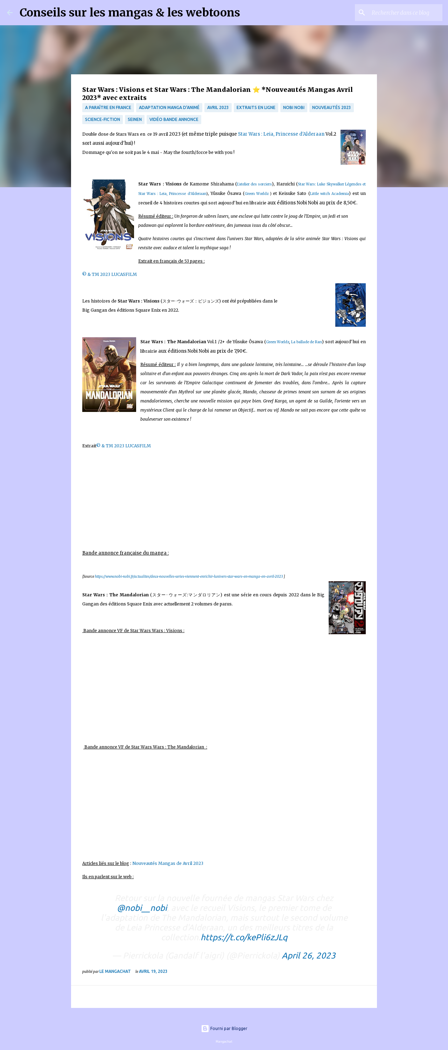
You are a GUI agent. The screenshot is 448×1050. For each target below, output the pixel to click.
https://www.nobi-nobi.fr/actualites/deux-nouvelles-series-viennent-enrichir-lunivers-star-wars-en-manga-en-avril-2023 (189, 576)
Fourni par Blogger (224, 1028)
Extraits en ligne (256, 107)
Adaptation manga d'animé (169, 107)
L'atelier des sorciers (254, 184)
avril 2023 (218, 107)
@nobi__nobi (142, 908)
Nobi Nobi (293, 107)
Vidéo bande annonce (173, 119)
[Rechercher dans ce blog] (405, 12)
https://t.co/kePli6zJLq (244, 937)
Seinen (135, 119)
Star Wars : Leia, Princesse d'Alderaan (281, 134)
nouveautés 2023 (331, 107)
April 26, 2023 (309, 955)
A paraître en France (108, 107)
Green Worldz (256, 193)
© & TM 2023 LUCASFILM (109, 274)
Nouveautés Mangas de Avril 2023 (168, 863)
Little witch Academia (329, 193)
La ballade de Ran (306, 342)
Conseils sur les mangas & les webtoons (130, 13)
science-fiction (102, 119)
